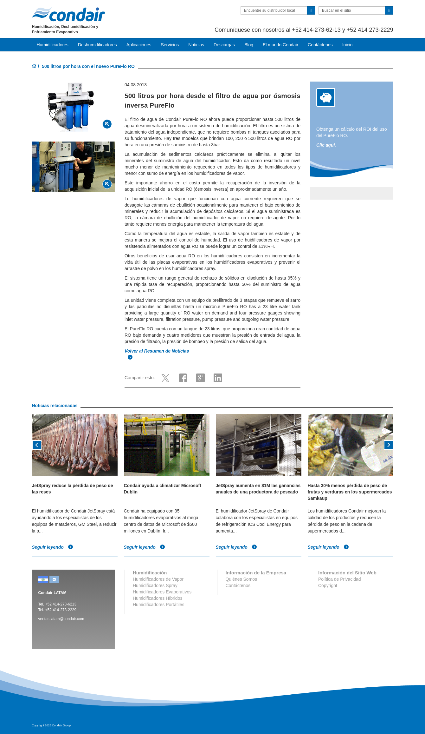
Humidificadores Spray (155, 585)
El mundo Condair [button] (280, 44)
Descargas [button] (224, 44)
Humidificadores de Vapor (158, 579)
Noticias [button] (196, 44)
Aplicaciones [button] (138, 44)
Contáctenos (320, 44)
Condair (68, 14)
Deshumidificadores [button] (97, 44)
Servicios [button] (170, 44)
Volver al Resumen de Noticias (157, 351)
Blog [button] (248, 44)
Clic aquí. (326, 145)
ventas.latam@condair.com (61, 619)
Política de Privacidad (339, 579)
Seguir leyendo (52, 547)
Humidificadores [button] (52, 44)
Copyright (327, 585)
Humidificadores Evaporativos (162, 591)
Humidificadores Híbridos (157, 598)
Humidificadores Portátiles (158, 604)
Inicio (347, 44)
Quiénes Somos (241, 579)
